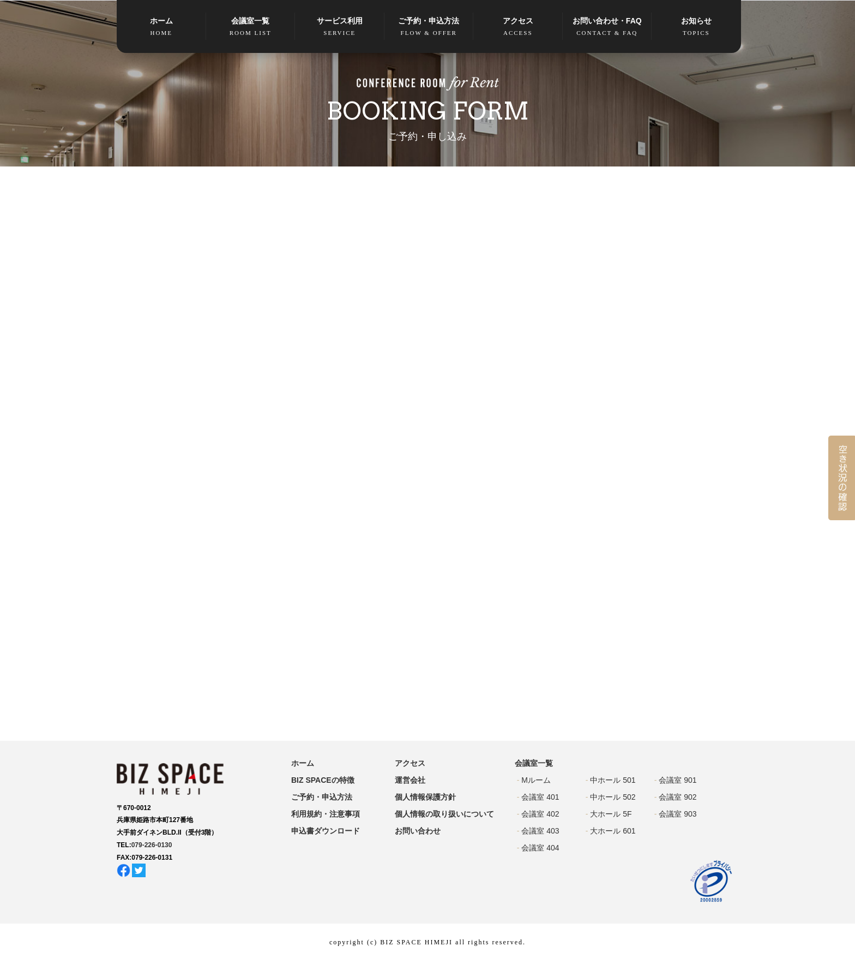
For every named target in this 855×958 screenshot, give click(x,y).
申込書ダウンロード (325, 830)
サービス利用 (340, 27)
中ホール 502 (612, 797)
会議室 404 (540, 847)
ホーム (161, 27)
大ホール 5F (610, 814)
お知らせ (696, 27)
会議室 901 (677, 780)
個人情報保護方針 (425, 797)
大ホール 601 (612, 830)
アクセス (518, 27)
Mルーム (536, 780)
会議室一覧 (251, 27)
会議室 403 (540, 830)
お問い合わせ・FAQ (607, 27)
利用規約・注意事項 (325, 814)
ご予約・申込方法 (429, 27)
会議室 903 (677, 814)
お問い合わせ (418, 830)
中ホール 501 (612, 780)
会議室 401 (540, 797)
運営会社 (410, 780)
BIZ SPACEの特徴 (322, 780)
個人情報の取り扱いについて (444, 814)
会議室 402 (540, 814)
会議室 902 (677, 797)
